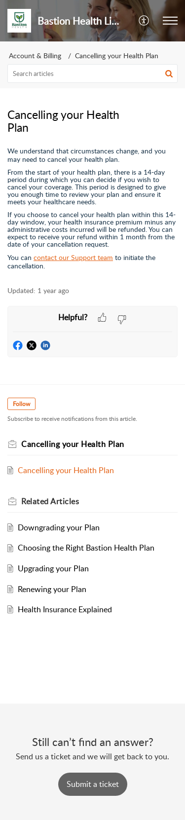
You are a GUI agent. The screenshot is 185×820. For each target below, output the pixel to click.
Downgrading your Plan (59, 527)
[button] (144, 20)
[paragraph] (92, 208)
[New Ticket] (92, 784)
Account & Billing (35, 55)
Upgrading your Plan (53, 568)
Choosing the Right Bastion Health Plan (86, 547)
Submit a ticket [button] (93, 784)
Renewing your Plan (52, 589)
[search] (92, 73)
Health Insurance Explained (65, 609)
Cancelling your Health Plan (116, 55)
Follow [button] (21, 404)
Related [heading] (50, 501)
